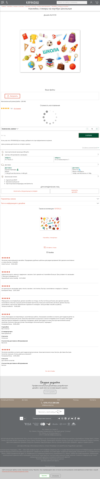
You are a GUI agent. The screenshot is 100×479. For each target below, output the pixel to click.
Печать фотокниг (50, 473)
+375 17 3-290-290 (44, 435)
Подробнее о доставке (75, 446)
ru (21, 418)
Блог (58, 400)
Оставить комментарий (90, 147)
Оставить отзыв (51, 247)
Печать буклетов (50, 470)
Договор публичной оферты (50, 461)
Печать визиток (50, 466)
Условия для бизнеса (7, 400)
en (24, 418)
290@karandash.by (48, 405)
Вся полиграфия (50, 475)
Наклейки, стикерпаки (50, 225)
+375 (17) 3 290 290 (51, 402)
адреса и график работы (85, 442)
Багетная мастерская (50, 477)
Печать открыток (50, 472)
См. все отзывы (50, 371)
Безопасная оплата (49, 177)
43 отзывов (17, 108)
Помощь (76, 400)
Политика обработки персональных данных (50, 459)
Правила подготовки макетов (42, 418)
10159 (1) (57, 209)
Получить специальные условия (25, 191)
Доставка (49, 165)
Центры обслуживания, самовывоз (49, 155)
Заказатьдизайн (74, 191)
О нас (42, 400)
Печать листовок (50, 468)
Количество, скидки (9, 129)
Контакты (93, 400)
